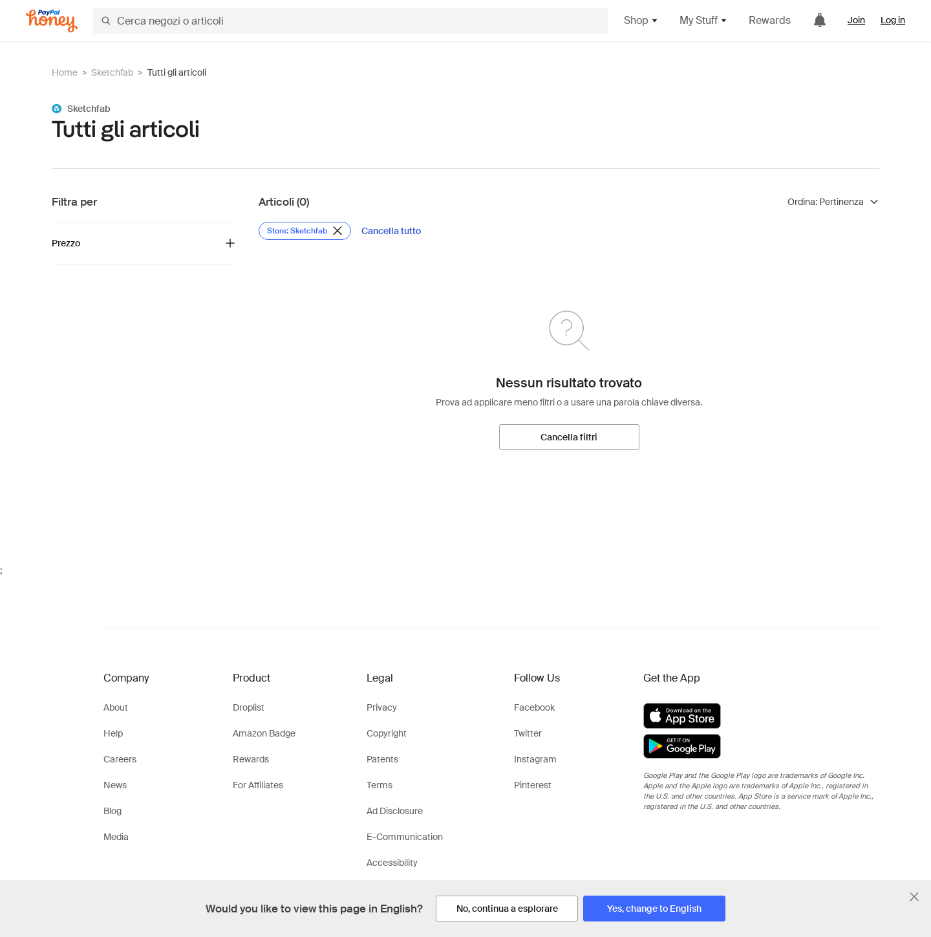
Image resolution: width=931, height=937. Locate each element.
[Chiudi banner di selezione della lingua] (914, 897)
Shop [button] (641, 20)
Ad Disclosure (395, 811)
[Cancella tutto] (391, 231)
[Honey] (52, 21)
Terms (379, 785)
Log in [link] (893, 20)
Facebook (534, 707)
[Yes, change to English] (654, 908)
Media (116, 837)
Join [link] (856, 20)
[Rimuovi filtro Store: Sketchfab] (305, 231)
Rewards (770, 20)
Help (113, 733)
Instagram (535, 759)
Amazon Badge (264, 733)
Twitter (528, 733)
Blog (112, 811)
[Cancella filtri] (569, 437)
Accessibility (392, 862)
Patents (382, 759)
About (115, 707)
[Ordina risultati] (833, 202)
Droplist (248, 707)
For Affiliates (258, 785)
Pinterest (532, 785)
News (115, 785)
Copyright (387, 733)
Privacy (382, 707)
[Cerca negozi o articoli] (350, 21)
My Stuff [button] (704, 20)
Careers (119, 759)
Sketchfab (112, 72)
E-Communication (405, 837)
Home (65, 72)
